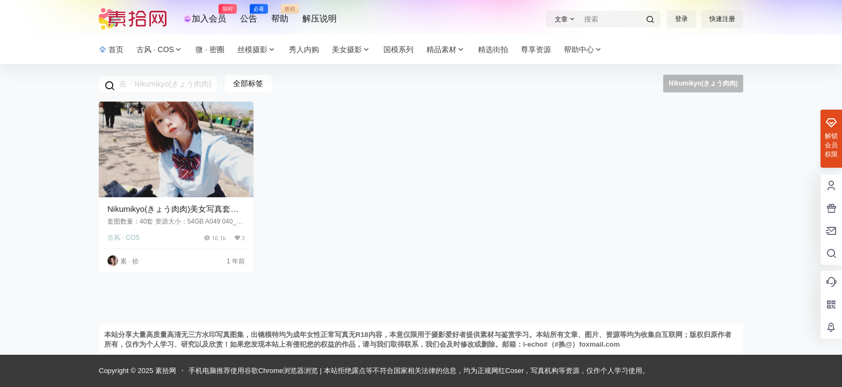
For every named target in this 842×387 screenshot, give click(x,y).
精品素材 (445, 49)
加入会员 (204, 14)
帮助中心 (583, 49)
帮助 (279, 14)
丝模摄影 (256, 49)
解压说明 (319, 18)
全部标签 (248, 83)
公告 (248, 14)
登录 (681, 19)
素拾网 (164, 371)
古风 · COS (159, 49)
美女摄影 (351, 49)
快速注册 (722, 19)
